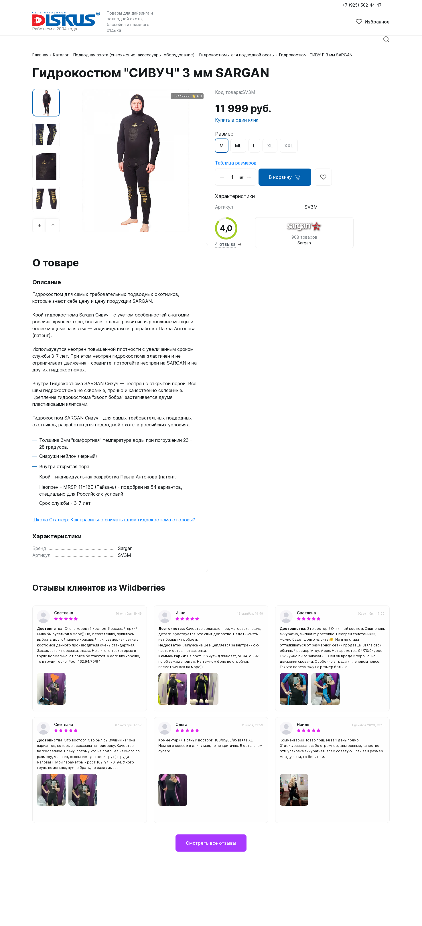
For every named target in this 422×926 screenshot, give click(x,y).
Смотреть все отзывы (211, 843)
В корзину (285, 177)
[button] (39, 225)
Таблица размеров (236, 163)
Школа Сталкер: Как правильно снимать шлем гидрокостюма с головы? (113, 520)
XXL (288, 146)
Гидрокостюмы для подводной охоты (237, 54)
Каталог (61, 54)
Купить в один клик (236, 120)
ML (238, 146)
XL (270, 146)
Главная (40, 54)
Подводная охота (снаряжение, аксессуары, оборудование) (134, 54)
